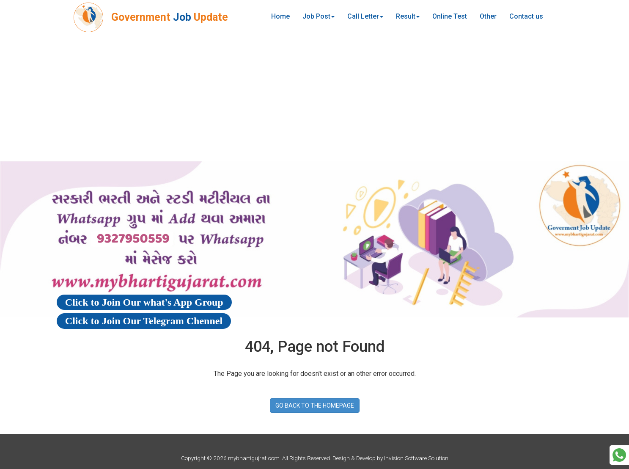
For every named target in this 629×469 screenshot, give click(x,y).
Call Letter (365, 16)
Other (488, 16)
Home (280, 16)
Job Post (318, 16)
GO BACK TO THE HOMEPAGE (314, 405)
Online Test (449, 16)
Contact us (526, 16)
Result (408, 16)
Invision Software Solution (416, 458)
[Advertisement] (315, 97)
